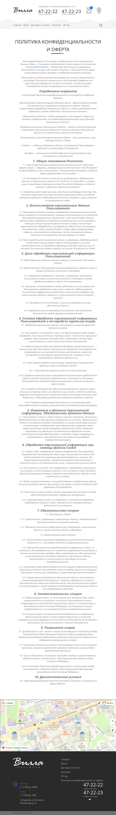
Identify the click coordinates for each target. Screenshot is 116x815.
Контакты (56, 25)
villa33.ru (38, 67)
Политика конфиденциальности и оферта (82, 780)
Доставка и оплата (40, 25)
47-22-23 (71, 11)
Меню (26, 25)
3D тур (66, 25)
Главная (17, 25)
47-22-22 (48, 11)
